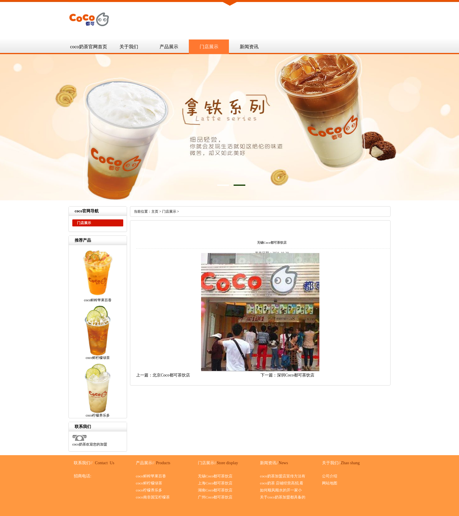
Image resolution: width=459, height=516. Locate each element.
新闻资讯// (269, 463)
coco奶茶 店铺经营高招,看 (281, 483)
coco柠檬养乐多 (149, 490)
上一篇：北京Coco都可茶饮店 (163, 375)
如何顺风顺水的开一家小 (281, 490)
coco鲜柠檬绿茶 (149, 483)
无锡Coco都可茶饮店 (215, 476)
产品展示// (145, 463)
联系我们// (83, 463)
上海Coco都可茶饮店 (215, 483)
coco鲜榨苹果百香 (151, 476)
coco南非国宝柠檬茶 (153, 497)
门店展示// (207, 463)
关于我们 (128, 46)
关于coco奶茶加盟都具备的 (282, 497)
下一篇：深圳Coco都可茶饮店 (287, 375)
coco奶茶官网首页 (88, 46)
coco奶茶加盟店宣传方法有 (282, 476)
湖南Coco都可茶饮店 (215, 490)
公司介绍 (329, 476)
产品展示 (169, 46)
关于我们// (331, 463)
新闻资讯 (249, 46)
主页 (154, 211)
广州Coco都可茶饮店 (215, 497)
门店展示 (209, 46)
